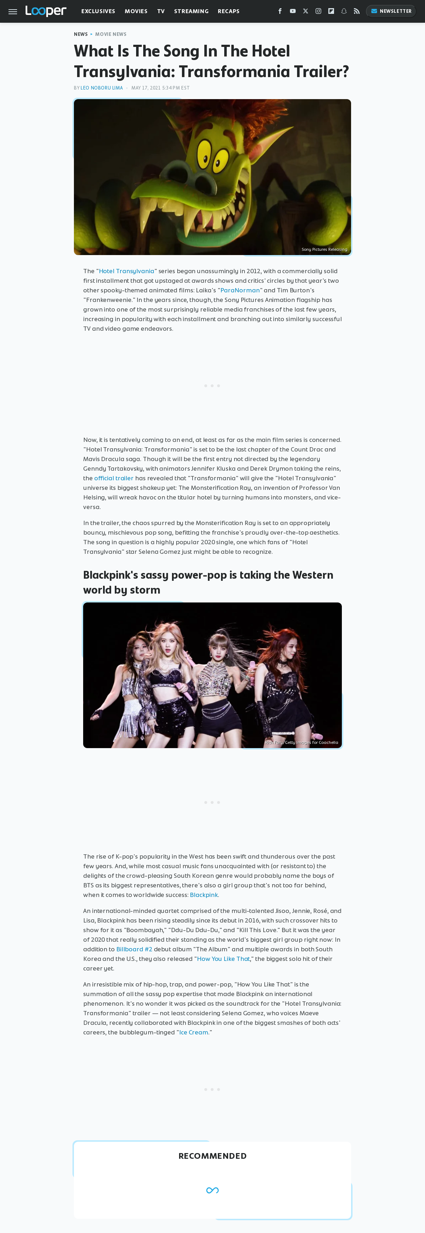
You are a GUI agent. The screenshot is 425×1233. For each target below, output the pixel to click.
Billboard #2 (134, 949)
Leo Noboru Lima (102, 88)
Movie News (111, 34)
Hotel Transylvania (126, 271)
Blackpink (203, 895)
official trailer (114, 478)
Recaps (229, 11)
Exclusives (98, 11)
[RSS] (356, 12)
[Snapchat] (344, 12)
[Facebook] (280, 12)
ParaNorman (240, 290)
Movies (136, 11)
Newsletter (391, 11)
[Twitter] (305, 12)
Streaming (191, 11)
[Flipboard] (331, 12)
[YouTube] (292, 12)
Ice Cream (193, 1032)
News (81, 34)
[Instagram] (318, 12)
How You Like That (223, 959)
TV (161, 11)
